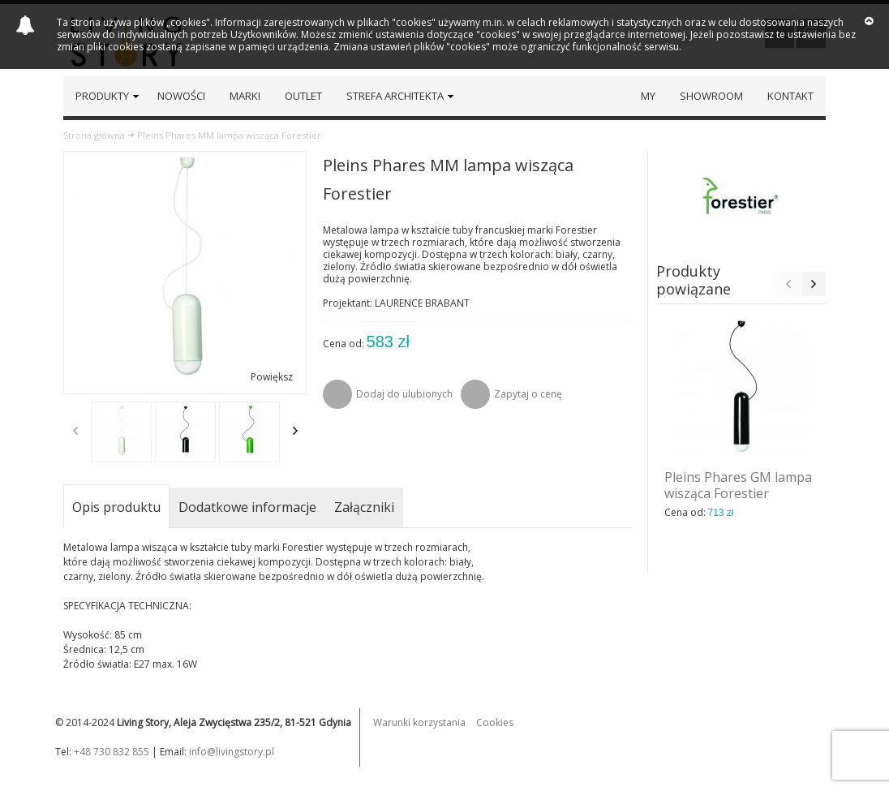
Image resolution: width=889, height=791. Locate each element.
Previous (75, 431)
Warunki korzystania (419, 722)
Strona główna (94, 135)
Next (295, 431)
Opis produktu (116, 507)
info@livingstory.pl (231, 752)
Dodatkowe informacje (247, 507)
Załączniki (364, 507)
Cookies (494, 722)
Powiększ (272, 377)
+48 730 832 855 (111, 752)
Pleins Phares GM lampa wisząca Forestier (738, 485)
